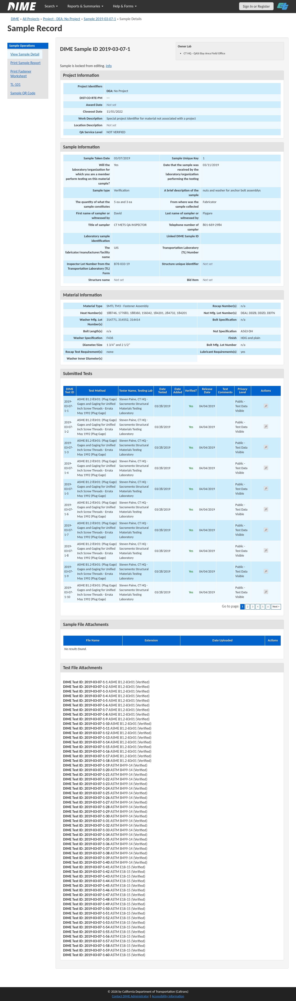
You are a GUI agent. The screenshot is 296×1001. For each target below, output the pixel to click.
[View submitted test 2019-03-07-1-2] (266, 427)
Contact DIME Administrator (130, 996)
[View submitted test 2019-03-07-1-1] (266, 407)
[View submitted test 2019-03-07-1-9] (266, 572)
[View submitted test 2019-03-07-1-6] (266, 510)
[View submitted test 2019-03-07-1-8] (266, 551)
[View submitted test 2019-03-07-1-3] (266, 448)
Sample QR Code (22, 93)
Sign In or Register (256, 6)
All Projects (31, 19)
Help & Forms (125, 6)
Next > (276, 606)
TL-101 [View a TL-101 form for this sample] (15, 84)
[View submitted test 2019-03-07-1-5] (266, 489)
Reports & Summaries (85, 6)
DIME (15, 19)
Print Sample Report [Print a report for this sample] (25, 63)
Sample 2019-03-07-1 (100, 19)
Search (51, 6)
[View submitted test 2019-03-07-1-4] (266, 469)
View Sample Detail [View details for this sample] (24, 54)
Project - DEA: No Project (61, 19)
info (109, 66)
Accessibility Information (168, 996)
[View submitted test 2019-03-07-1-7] (266, 531)
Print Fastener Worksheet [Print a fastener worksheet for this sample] (20, 73)
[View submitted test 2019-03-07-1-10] (266, 592)
